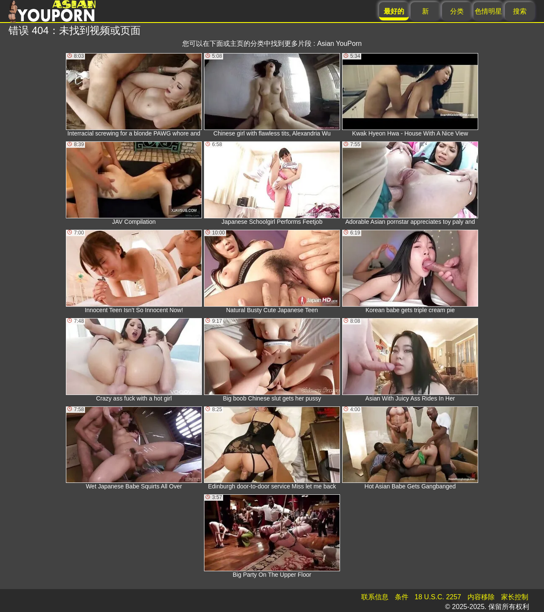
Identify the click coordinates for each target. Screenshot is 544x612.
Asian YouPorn (339, 43)
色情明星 (488, 11)
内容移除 (481, 597)
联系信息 (374, 597)
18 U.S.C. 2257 (438, 597)
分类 (457, 11)
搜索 (520, 11)
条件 (401, 597)
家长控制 (514, 597)
